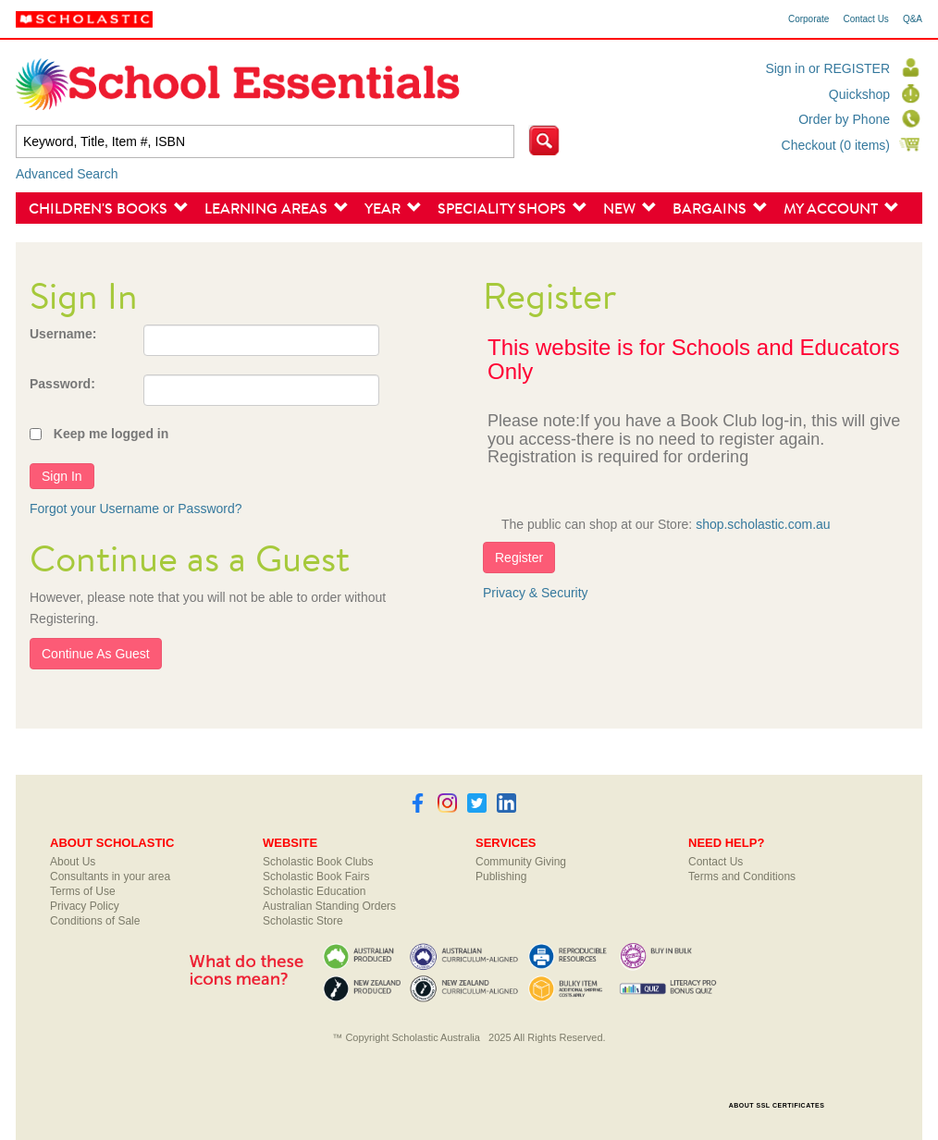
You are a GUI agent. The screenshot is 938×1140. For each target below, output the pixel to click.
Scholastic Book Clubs (318, 861)
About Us (72, 861)
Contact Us (865, 19)
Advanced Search (67, 173)
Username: (63, 333)
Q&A (912, 19)
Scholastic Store (303, 920)
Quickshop (859, 94)
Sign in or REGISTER (827, 68)
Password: (62, 383)
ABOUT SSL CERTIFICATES (777, 1105)
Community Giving (520, 861)
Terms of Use (83, 891)
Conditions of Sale (95, 920)
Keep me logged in (111, 433)
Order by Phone (844, 119)
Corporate (808, 19)
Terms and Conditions (742, 876)
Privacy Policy (84, 906)
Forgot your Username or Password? (136, 508)
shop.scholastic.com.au (763, 524)
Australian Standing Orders (329, 906)
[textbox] (265, 141)
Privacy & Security (535, 592)
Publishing (500, 876)
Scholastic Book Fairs (316, 876)
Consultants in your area (110, 876)
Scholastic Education (314, 891)
